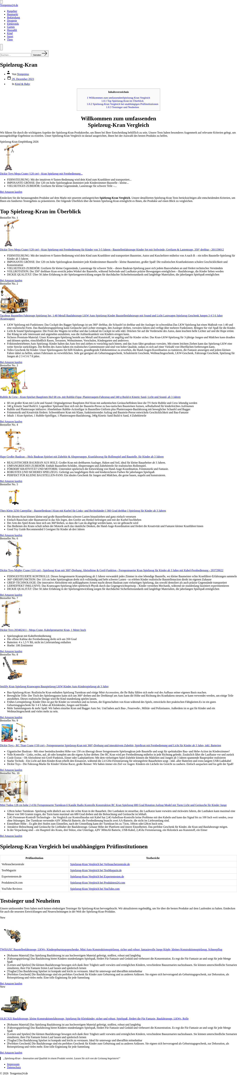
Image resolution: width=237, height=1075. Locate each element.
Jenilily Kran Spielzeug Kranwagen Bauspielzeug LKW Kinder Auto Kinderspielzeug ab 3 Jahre (54, 686)
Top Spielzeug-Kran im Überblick (122, 100)
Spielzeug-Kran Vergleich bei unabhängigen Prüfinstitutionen (122, 103)
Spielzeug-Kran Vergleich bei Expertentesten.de (97, 876)
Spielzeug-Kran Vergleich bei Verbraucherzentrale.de (100, 864)
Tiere (10, 39)
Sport (10, 36)
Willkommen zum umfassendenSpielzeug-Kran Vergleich (118, 97)
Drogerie (12, 20)
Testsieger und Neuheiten (122, 107)
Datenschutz (14, 1067)
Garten (11, 26)
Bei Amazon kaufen (11, 191)
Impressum (13, 1064)
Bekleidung (13, 17)
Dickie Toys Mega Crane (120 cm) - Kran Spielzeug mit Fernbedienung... (41, 173)
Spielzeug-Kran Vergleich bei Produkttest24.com (97, 882)
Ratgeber (12, 11)
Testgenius (23, 74)
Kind (10, 33)
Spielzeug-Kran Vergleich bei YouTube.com (95, 888)
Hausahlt (12, 30)
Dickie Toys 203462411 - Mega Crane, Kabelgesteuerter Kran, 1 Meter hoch (43, 629)
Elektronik (13, 23)
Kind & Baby (22, 83)
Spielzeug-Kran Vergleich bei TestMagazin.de (96, 870)
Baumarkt (12, 14)
